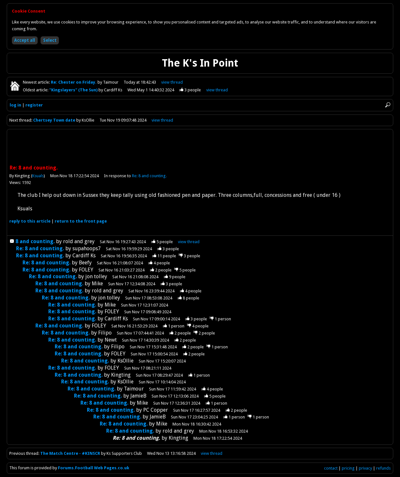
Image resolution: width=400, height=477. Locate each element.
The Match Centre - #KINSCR (70, 453)
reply (30, 221)
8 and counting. (35, 241)
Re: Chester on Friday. (74, 82)
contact (331, 468)
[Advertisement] (200, 147)
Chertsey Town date (54, 120)
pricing (348, 468)
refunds (383, 468)
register (34, 105)
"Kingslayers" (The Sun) (73, 89)
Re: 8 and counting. (149, 175)
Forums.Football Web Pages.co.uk (93, 467)
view (172, 82)
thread (189, 241)
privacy (365, 468)
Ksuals (38, 175)
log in (15, 105)
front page (81, 221)
